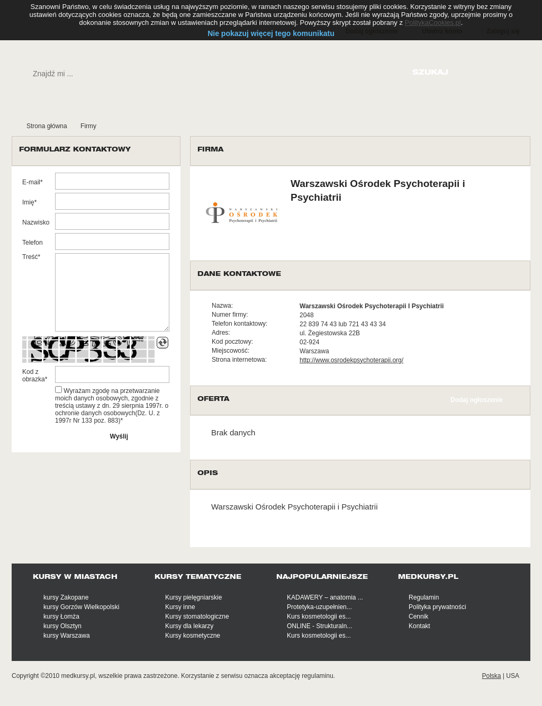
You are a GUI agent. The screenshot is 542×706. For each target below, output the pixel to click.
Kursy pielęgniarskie (193, 597)
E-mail (31, 182)
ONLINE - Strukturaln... (319, 626)
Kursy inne (180, 607)
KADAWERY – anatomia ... (325, 597)
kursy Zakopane (65, 597)
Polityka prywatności (437, 607)
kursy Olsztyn (62, 626)
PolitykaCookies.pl (433, 22)
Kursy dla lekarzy (189, 626)
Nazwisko (35, 222)
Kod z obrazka (33, 375)
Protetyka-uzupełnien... (319, 607)
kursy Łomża (61, 616)
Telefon (32, 242)
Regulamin (424, 597)
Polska (491, 676)
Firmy (88, 126)
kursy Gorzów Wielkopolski (81, 607)
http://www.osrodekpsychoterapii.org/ (351, 360)
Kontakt (419, 626)
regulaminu (317, 676)
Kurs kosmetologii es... (319, 616)
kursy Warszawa (66, 635)
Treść (30, 257)
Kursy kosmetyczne (192, 635)
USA (512, 676)
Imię (28, 202)
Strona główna (46, 126)
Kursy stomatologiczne (197, 616)
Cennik (418, 616)
